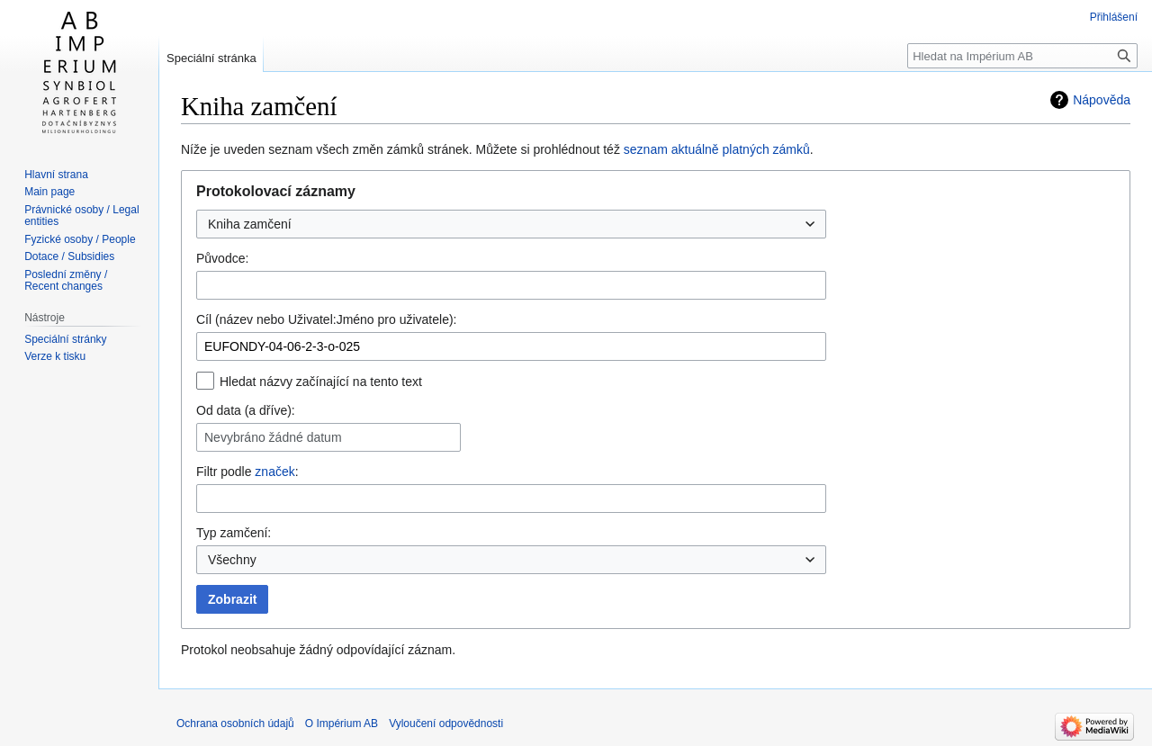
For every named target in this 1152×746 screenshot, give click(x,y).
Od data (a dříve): (245, 410)
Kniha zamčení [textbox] (250, 224)
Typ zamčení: (233, 533)
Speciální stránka (211, 58)
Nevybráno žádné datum (273, 437)
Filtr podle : (247, 471)
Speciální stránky (65, 339)
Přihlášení (1114, 17)
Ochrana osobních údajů (235, 723)
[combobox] (511, 224)
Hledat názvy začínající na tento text (321, 381)
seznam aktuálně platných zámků (717, 149)
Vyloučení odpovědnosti (446, 723)
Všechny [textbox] (232, 560)
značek (274, 471)
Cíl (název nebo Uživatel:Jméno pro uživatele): (326, 319)
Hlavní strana (56, 174)
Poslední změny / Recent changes (65, 280)
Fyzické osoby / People (79, 239)
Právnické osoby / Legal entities (81, 216)
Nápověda (1101, 100)
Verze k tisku (55, 356)
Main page (49, 191)
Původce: (222, 258)
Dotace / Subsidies (69, 256)
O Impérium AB (341, 723)
